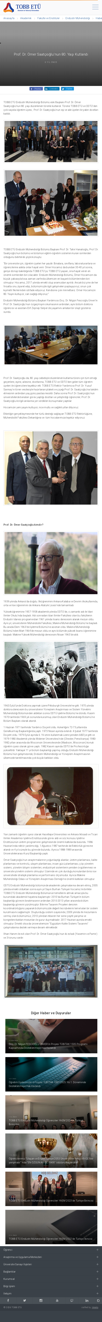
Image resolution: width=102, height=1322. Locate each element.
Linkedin (54, 89)
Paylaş (38, 89)
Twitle (69, 89)
